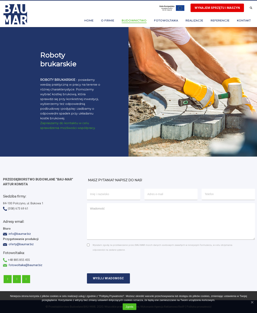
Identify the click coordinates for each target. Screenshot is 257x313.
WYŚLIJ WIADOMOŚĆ (108, 278)
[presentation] (117, 261)
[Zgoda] (252, 302)
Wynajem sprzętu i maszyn (217, 8)
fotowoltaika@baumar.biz (25, 265)
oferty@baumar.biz (21, 244)
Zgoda (129, 306)
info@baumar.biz (20, 234)
